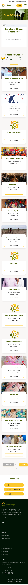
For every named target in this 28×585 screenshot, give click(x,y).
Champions (3, 542)
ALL (3, 57)
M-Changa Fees (4, 551)
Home (2, 13)
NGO (2, 59)
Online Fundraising (5, 538)
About (2, 525)
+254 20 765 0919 (11, 1)
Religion (21, 57)
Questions (3, 529)
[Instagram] (12, 573)
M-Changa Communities (6, 548)
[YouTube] (9, 573)
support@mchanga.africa (21, 1)
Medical (9, 57)
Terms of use (18, 581)
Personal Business (10, 59)
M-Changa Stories (5, 554)
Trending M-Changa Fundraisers (14, 30)
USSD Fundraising (5, 535)
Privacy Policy (10, 581)
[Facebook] (2, 573)
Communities (4, 545)
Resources (3, 532)
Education (4, 61)
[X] (6, 573)
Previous (8, 464)
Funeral (15, 57)
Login (19, 5)
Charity (19, 59)
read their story (14, 88)
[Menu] (25, 5)
